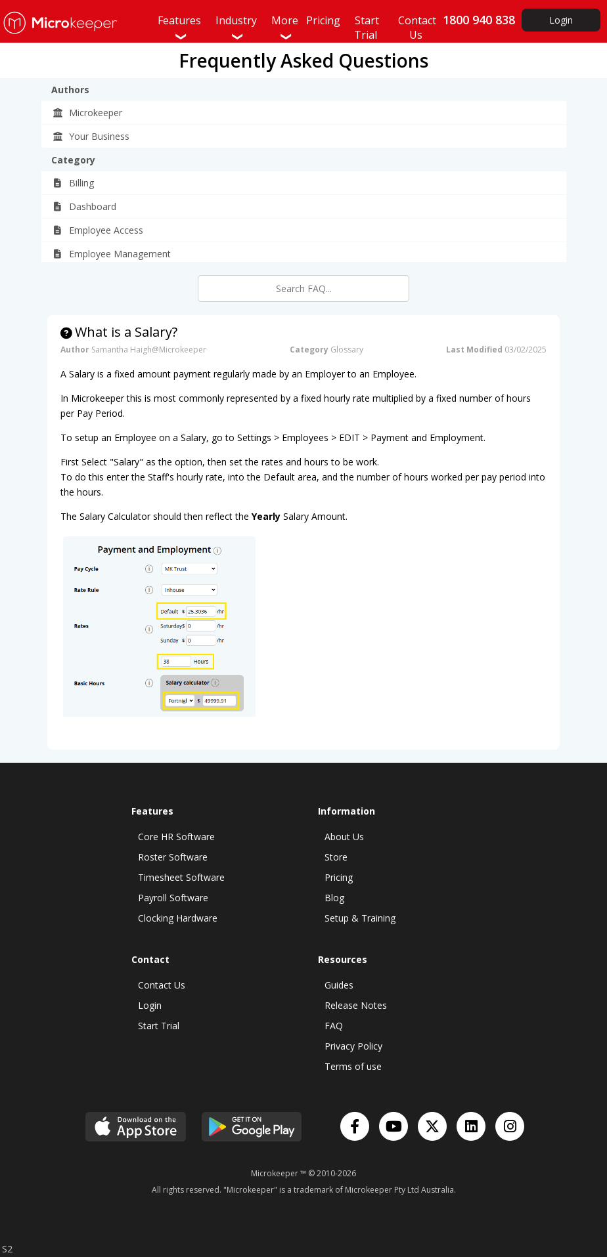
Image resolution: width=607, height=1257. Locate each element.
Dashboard (84, 206)
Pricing (339, 877)
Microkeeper (87, 112)
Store (336, 857)
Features (179, 27)
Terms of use (353, 1066)
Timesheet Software (181, 877)
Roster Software (173, 857)
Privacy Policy (353, 1046)
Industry (236, 27)
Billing (73, 183)
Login (561, 20)
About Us (344, 836)
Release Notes (356, 1005)
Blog (334, 897)
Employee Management (111, 253)
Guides (339, 985)
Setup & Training (360, 918)
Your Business (90, 136)
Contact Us (161, 985)
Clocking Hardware (177, 918)
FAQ (334, 1025)
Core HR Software (176, 836)
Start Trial (158, 1025)
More (284, 27)
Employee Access (97, 230)
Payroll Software (173, 897)
